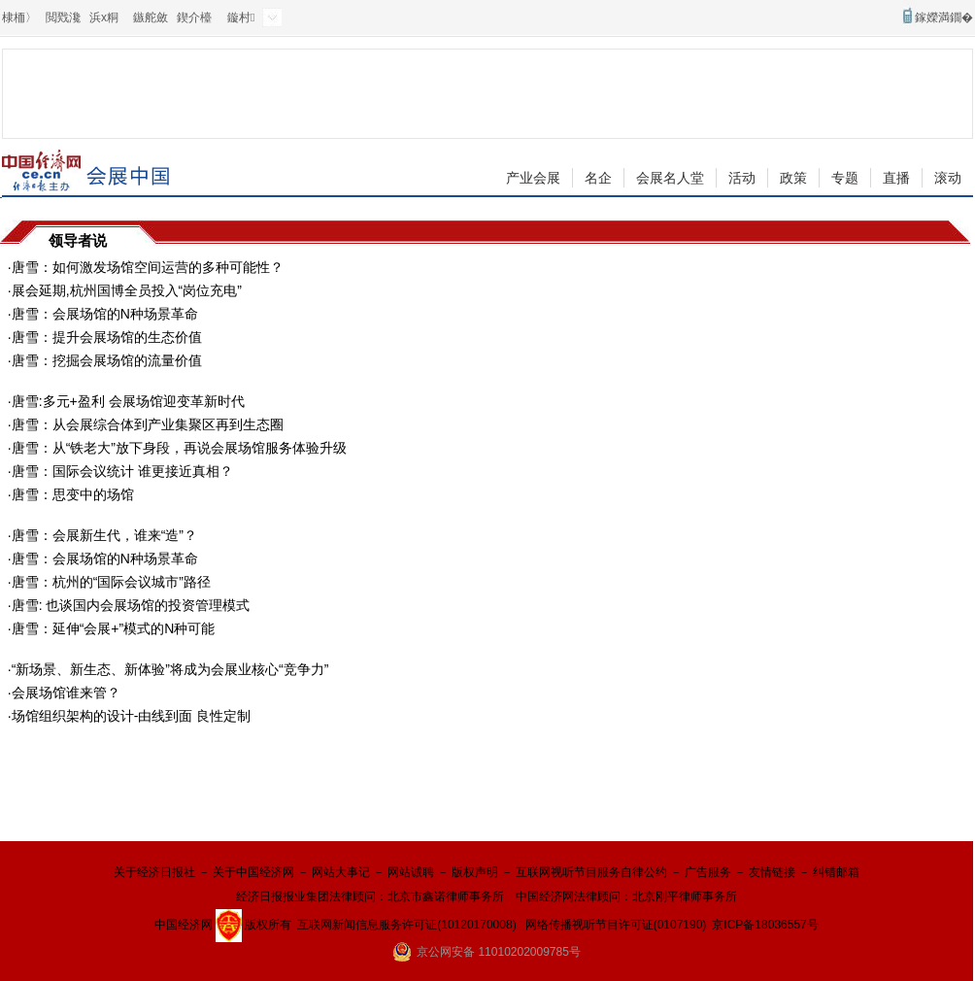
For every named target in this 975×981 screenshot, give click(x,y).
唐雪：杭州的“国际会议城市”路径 (111, 582)
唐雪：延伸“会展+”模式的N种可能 (114, 628)
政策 (793, 178)
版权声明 (475, 872)
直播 (896, 178)
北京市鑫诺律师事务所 (445, 896)
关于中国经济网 (253, 872)
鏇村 (240, 17)
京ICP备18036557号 (765, 924)
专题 (844, 178)
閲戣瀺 (63, 17)
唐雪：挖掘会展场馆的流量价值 (107, 360)
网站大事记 (341, 872)
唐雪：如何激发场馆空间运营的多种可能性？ (148, 267)
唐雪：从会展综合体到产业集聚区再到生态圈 (148, 424)
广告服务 (708, 872)
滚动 (947, 178)
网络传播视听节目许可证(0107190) (616, 924)
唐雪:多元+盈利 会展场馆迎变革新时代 (128, 401)
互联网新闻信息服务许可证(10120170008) (406, 924)
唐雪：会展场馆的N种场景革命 (105, 313)
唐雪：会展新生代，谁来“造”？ (104, 535)
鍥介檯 (194, 17)
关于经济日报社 (154, 872)
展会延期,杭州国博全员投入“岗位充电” (127, 290)
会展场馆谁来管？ (66, 692)
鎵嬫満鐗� (944, 17)
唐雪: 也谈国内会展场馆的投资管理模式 (131, 605)
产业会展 (533, 178)
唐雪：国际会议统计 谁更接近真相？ (122, 471)
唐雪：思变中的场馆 (73, 494)
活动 (742, 178)
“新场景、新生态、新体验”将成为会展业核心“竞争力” (170, 669)
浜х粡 (103, 17)
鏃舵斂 (150, 17)
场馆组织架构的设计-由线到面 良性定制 (132, 716)
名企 (598, 178)
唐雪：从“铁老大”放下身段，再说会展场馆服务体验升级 (179, 448)
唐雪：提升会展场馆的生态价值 (107, 337)
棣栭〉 (19, 17)
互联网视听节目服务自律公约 (591, 872)
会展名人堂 (670, 178)
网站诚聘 (410, 872)
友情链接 (772, 872)
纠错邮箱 (836, 872)
